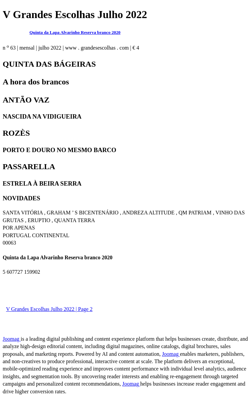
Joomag (12, 339)
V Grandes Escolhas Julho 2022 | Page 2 (49, 309)
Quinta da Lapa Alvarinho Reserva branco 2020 (74, 32)
